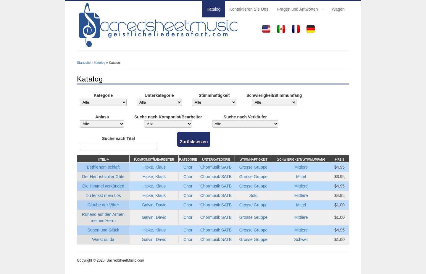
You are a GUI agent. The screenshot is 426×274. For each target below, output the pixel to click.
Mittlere (301, 167)
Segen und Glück (103, 230)
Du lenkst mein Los (103, 195)
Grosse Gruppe (253, 167)
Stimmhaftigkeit (214, 95)
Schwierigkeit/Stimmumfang (274, 95)
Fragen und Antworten (298, 10)
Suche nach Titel (118, 138)
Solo (253, 195)
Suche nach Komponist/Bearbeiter (168, 117)
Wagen (338, 9)
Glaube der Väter (103, 205)
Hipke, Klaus (154, 167)
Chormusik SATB (216, 167)
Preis (339, 159)
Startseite (84, 62)
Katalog (213, 9)
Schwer (301, 239)
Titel (103, 159)
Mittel (301, 176)
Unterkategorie (159, 95)
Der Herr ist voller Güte (103, 176)
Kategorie (103, 95)
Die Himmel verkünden (103, 186)
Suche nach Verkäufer (245, 117)
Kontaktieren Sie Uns (248, 9)
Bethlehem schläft (103, 167)
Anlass (102, 117)
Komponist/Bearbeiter (154, 159)
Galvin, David (154, 205)
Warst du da (103, 239)
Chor (187, 167)
